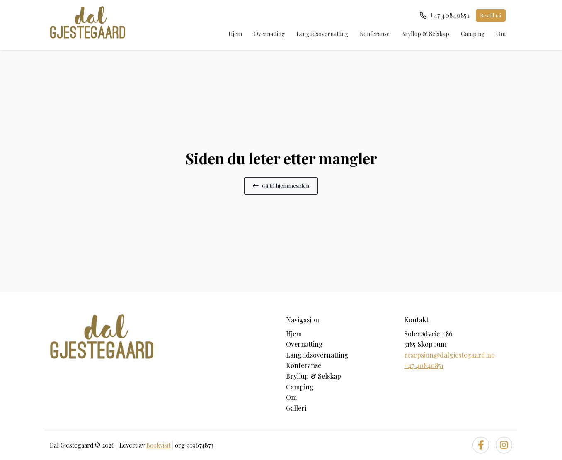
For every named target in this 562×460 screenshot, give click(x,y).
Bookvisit (158, 445)
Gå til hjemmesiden (281, 185)
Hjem (235, 34)
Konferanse (375, 34)
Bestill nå (490, 15)
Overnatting (269, 34)
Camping (472, 34)
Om (501, 34)
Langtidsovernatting (322, 34)
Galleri (296, 408)
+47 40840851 (423, 365)
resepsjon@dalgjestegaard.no (449, 354)
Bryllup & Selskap (425, 34)
